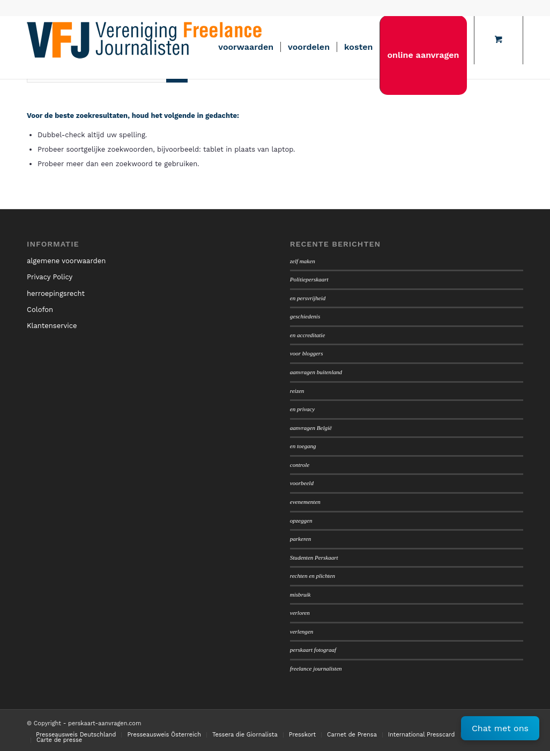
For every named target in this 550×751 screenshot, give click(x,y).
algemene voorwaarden (66, 261)
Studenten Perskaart (314, 557)
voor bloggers (306, 353)
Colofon (40, 310)
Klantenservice (52, 326)
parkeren (300, 539)
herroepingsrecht (56, 293)
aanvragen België (311, 428)
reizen (297, 391)
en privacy (302, 409)
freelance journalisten (316, 668)
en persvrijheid (308, 298)
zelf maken (302, 261)
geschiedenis (305, 316)
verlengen (302, 631)
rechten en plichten (312, 575)
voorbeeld (302, 483)
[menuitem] (245, 47)
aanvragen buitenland (316, 372)
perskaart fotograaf (313, 649)
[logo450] (147, 47)
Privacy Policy (49, 277)
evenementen (305, 502)
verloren (300, 612)
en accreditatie (307, 335)
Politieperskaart (309, 279)
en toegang (303, 446)
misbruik (300, 594)
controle (299, 465)
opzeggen (301, 520)
